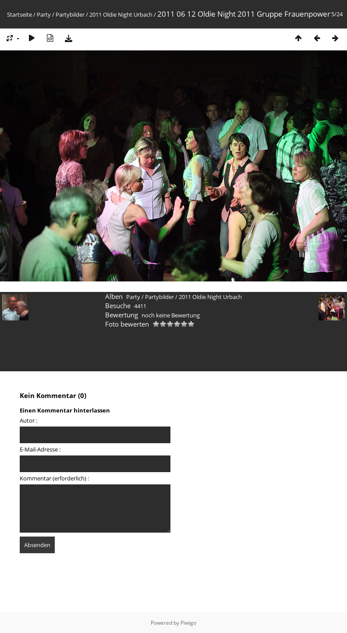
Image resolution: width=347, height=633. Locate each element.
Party (44, 14)
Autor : (28, 420)
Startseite (19, 14)
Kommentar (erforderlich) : (54, 478)
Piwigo (188, 622)
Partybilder (70, 14)
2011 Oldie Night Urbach (120, 14)
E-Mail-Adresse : (40, 449)
